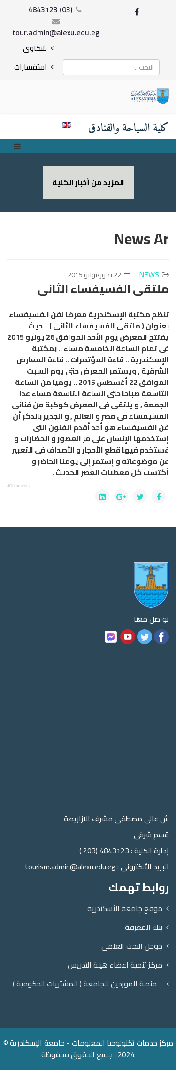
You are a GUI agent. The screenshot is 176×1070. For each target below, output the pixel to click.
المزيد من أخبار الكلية (88, 182)
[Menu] (19, 146)
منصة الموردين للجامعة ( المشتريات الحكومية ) (85, 983)
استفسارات (30, 67)
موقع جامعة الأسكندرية (124, 908)
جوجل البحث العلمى (131, 946)
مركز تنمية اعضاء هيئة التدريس (115, 965)
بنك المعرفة (143, 927)
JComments (18, 486)
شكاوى (35, 48)
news (149, 274)
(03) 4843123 (50, 9)
